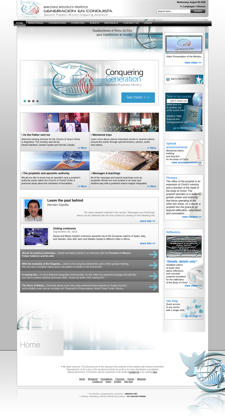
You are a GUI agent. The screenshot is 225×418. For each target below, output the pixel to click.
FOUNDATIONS (57, 23)
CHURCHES (78, 23)
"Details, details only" (181, 261)
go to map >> (193, 316)
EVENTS (94, 23)
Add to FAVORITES (180, 79)
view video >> (193, 62)
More (84, 148)
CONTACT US (131, 23)
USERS (148, 23)
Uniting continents (64, 228)
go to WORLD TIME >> (187, 128)
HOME (19, 23)
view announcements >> (187, 162)
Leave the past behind (65, 200)
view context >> (192, 216)
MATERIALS (111, 23)
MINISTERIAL (36, 23)
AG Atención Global (136, 396)
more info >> (147, 221)
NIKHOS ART (131, 394)
